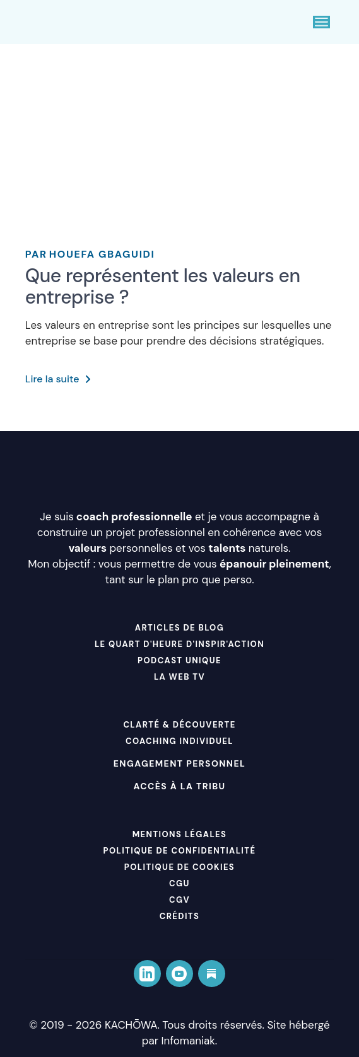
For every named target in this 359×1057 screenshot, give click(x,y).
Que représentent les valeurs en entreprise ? (162, 286)
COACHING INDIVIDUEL (179, 741)
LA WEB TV (179, 676)
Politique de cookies (179, 867)
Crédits (179, 916)
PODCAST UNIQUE (179, 660)
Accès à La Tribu (179, 786)
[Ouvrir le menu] (321, 22)
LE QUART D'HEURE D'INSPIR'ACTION (179, 644)
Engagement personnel (180, 763)
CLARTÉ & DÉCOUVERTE (179, 724)
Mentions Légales (179, 834)
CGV (179, 899)
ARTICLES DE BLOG (179, 627)
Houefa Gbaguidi (90, 254)
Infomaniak (188, 1041)
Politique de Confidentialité (179, 850)
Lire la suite (57, 379)
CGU (179, 883)
